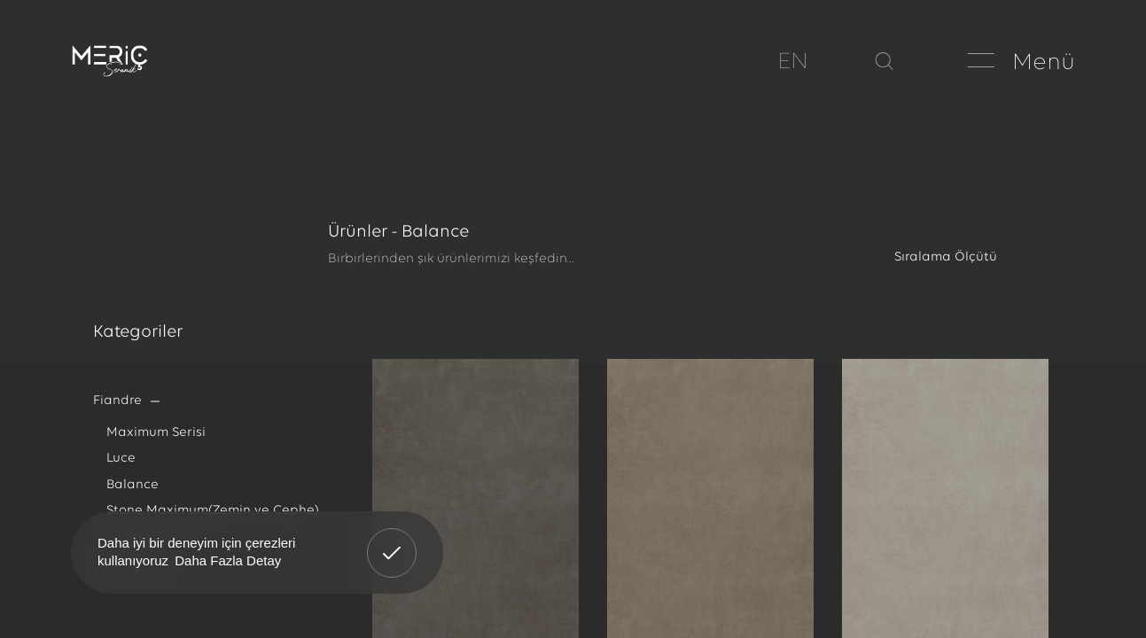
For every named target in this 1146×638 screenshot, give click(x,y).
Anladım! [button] (392, 540)
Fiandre (117, 401)
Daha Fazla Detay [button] (228, 560)
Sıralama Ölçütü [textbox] (945, 257)
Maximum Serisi (156, 433)
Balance (132, 485)
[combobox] (969, 257)
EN (792, 62)
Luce (121, 458)
